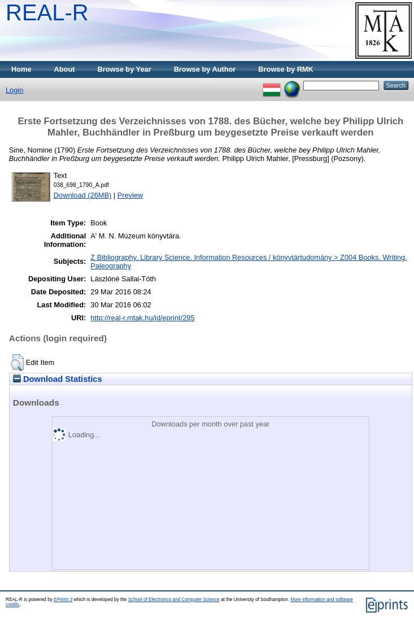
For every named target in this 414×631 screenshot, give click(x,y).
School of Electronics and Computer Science (174, 599)
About (64, 69)
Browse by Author (205, 69)
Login (14, 90)
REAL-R (47, 12)
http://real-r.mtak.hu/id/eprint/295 (142, 318)
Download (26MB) (82, 195)
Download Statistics (57, 379)
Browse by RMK (285, 69)
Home (21, 69)
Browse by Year (124, 69)
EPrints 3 (63, 599)
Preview (130, 195)
